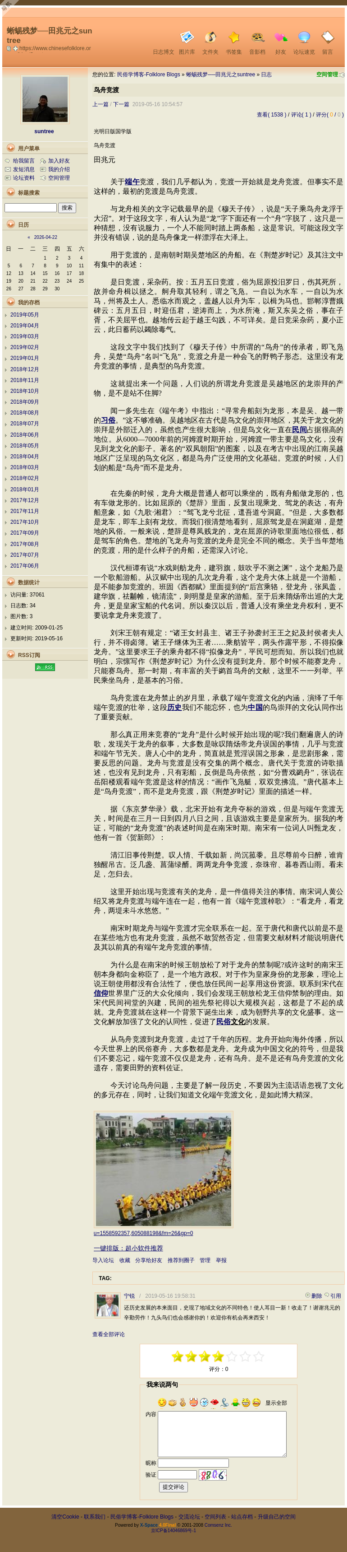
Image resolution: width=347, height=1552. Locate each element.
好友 (280, 52)
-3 (191, 1356)
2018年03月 (24, 467)
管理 (205, 1260)
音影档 (257, 52)
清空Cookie (65, 1517)
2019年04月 (24, 325)
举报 (221, 1260)
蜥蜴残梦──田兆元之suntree (220, 74)
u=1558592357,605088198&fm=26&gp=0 (143, 1233)
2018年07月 (24, 423)
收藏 (124, 1260)
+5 (259, 1356)
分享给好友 (148, 1260)
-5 (178, 1356)
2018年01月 (24, 489)
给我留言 (24, 161)
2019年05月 (24, 315)
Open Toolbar (11, 9)
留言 (327, 52)
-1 (205, 1356)
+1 (232, 1356)
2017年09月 (24, 533)
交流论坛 (189, 1517)
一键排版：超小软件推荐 (128, 1248)
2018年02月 (24, 478)
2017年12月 (24, 500)
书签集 (234, 52)
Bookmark (16, 48)
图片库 (187, 52)
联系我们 (94, 1517)
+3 (245, 1356)
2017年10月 (24, 522)
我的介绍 (59, 169)
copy (10, 48)
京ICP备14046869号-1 (173, 1530)
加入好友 (59, 161)
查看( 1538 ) (271, 115)
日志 (266, 74)
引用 (335, 1296)
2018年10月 (24, 391)
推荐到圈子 (181, 1260)
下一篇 (121, 104)
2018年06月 (24, 435)
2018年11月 (24, 380)
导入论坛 (103, 1260)
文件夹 (210, 52)
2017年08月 (24, 544)
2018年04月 (24, 456)
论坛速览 (304, 52)
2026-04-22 (45, 237)
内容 (151, 1414)
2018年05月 (24, 446)
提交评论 (173, 1487)
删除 (316, 1296)
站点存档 (242, 1517)
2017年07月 (24, 555)
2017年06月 (24, 566)
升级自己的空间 (277, 1517)
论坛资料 (24, 178)
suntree (44, 131)
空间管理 (327, 74)
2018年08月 (24, 413)
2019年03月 (24, 336)
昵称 (151, 1463)
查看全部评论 (108, 1334)
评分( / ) (330, 115)
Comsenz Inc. (218, 1525)
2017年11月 (24, 511)
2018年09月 (24, 402)
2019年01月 (24, 358)
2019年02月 (24, 347)
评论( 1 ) (301, 115)
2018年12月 (24, 369)
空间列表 (215, 1517)
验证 (151, 1475)
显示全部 (276, 1403)
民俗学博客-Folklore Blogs (148, 74)
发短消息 (24, 169)
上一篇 (100, 104)
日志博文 (163, 52)
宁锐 (129, 1296)
